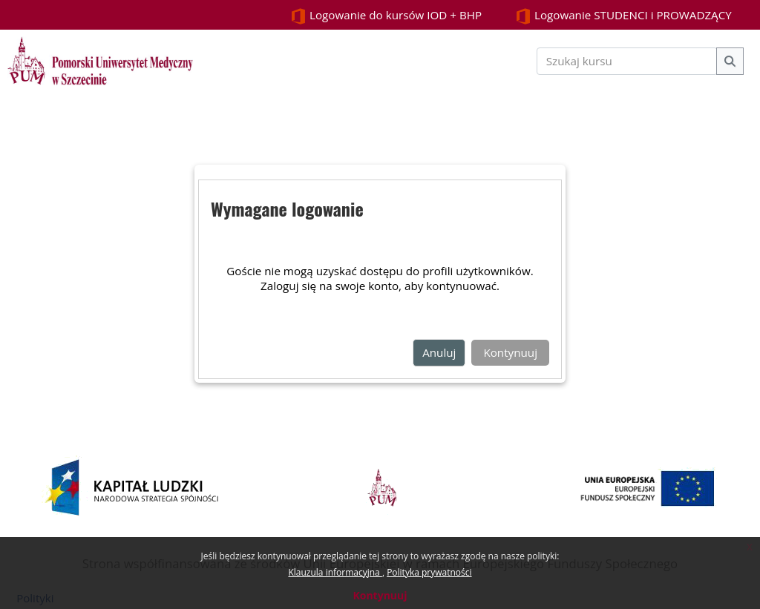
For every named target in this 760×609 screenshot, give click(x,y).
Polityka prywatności (429, 572)
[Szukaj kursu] (627, 61)
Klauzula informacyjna (334, 572)
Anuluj (439, 352)
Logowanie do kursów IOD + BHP (386, 15)
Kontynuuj (380, 595)
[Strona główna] (100, 59)
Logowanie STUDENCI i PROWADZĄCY (623, 15)
